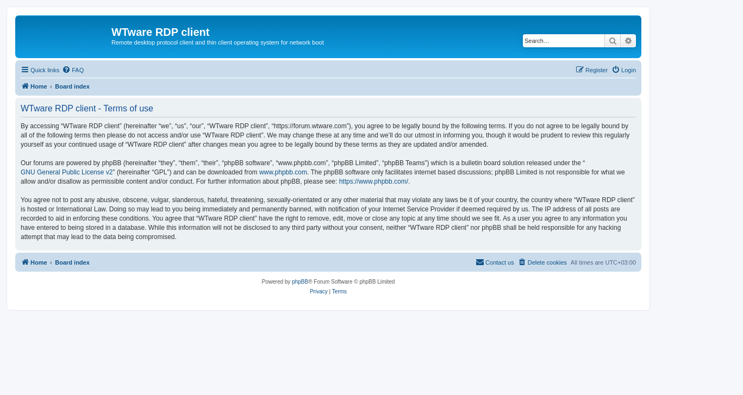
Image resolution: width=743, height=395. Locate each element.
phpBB (300, 282)
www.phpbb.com (283, 172)
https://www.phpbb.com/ (373, 181)
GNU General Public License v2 (67, 172)
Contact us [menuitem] (495, 262)
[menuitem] (73, 70)
